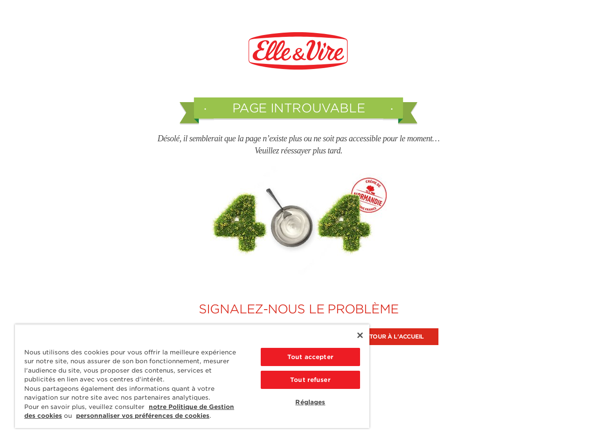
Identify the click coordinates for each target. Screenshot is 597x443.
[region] (192, 376)
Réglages (310, 402)
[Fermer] (360, 335)
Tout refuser (310, 379)
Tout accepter (310, 356)
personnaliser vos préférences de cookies (142, 415)
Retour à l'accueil (393, 336)
